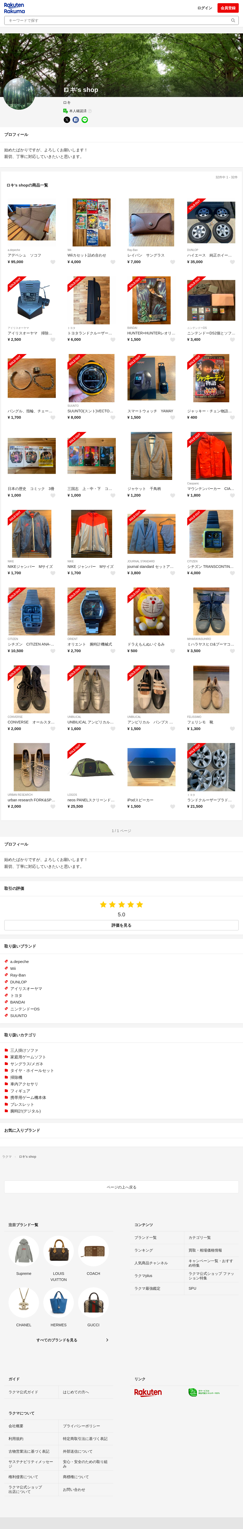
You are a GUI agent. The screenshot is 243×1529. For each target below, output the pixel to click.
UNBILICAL (74, 716)
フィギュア (20, 1091)
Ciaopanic (193, 483)
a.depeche (14, 250)
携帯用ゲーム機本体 (28, 1097)
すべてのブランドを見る (56, 1340)
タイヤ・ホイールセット (32, 1070)
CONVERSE (15, 716)
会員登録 (228, 8)
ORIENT (72, 639)
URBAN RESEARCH (20, 794)
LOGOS (72, 794)
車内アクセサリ (24, 1084)
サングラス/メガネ (26, 1064)
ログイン (204, 8)
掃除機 (16, 1077)
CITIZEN (192, 561)
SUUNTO (73, 405)
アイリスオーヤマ (18, 327)
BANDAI (132, 327)
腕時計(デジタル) (25, 1111)
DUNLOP (192, 250)
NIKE (11, 561)
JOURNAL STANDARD (141, 561)
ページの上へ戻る (122, 1187)
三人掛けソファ (24, 1050)
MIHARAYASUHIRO (199, 639)
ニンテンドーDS (197, 327)
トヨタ (71, 327)
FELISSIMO (194, 716)
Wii (69, 250)
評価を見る (121, 925)
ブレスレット (22, 1104)
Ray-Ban (132, 250)
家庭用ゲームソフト (28, 1057)
